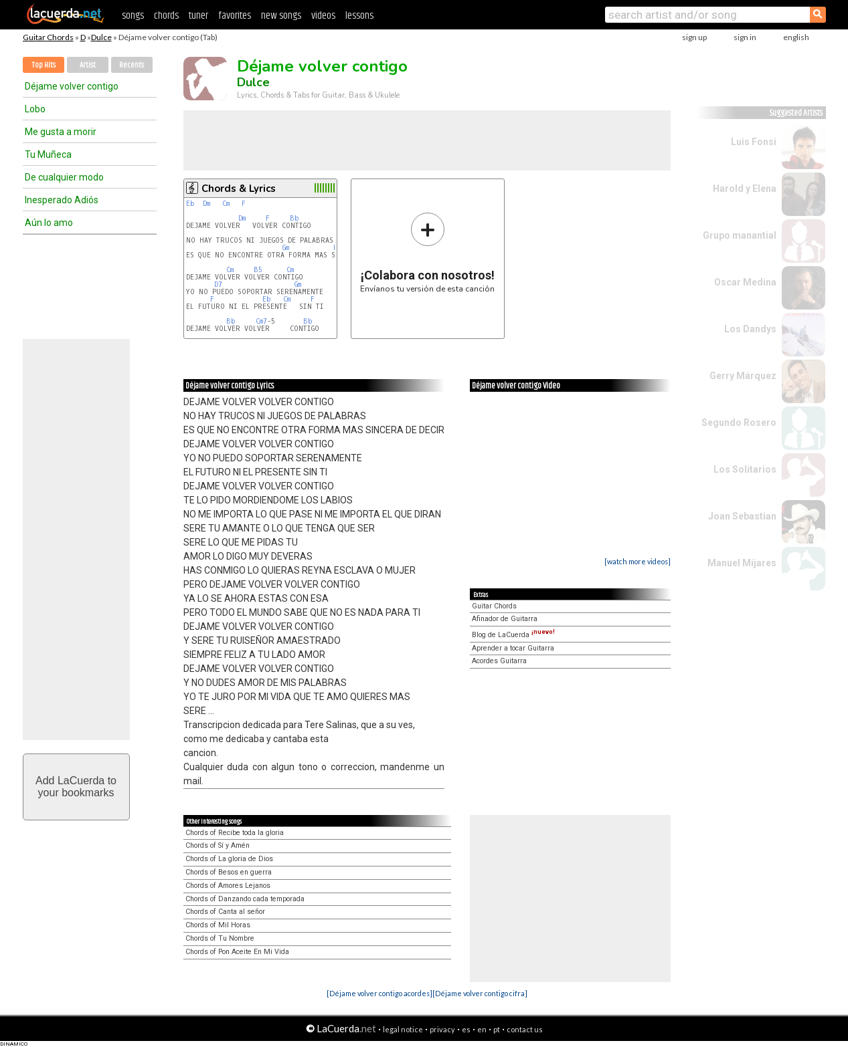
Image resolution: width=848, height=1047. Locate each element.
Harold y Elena (744, 188)
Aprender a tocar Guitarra (513, 648)
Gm (285, 247)
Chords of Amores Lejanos (227, 885)
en (482, 1029)
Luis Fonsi (753, 141)
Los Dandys (750, 329)
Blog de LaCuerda (513, 634)
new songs (281, 15)
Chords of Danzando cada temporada (245, 899)
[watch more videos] (637, 561)
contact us (525, 1029)
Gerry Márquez (742, 375)
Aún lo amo (49, 222)
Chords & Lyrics (238, 188)
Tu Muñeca (48, 154)
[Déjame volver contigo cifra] (479, 993)
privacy (442, 1029)
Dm (206, 203)
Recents (131, 65)
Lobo (35, 109)
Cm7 (261, 321)
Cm (226, 203)
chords (166, 15)
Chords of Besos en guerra (228, 872)
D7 (218, 284)
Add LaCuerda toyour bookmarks (75, 786)
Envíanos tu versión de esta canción (427, 252)
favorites (234, 15)
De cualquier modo (64, 177)
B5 (258, 269)
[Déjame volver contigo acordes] (379, 993)
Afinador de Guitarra (504, 618)
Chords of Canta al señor (225, 911)
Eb (190, 203)
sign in (745, 37)
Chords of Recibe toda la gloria (234, 832)
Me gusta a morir (60, 131)
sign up (694, 37)
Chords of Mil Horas (217, 925)
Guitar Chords (48, 37)
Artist (88, 65)
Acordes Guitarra (499, 661)
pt (496, 1029)
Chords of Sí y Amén (217, 845)
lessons (359, 15)
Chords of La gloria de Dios (229, 858)
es (466, 1029)
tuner (198, 15)
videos (323, 15)
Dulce (101, 37)
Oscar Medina (745, 282)
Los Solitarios (744, 469)
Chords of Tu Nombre (219, 938)
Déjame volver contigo (71, 86)
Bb (294, 218)
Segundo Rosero (738, 422)
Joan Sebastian (742, 516)
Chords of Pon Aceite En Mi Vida (237, 951)
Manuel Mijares (741, 563)
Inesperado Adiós (61, 200)
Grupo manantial (739, 235)
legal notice (403, 1029)
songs (133, 15)
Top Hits (43, 65)
